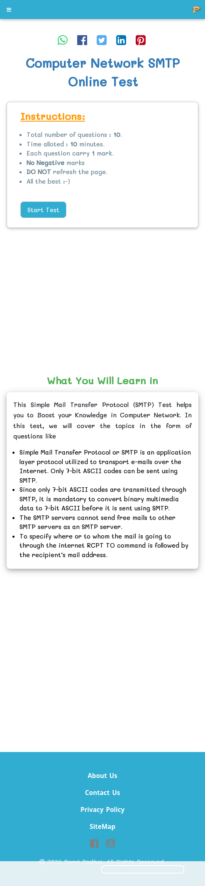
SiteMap (102, 826)
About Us (102, 775)
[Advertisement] (102, 302)
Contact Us (102, 792)
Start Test (43, 210)
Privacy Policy (102, 809)
